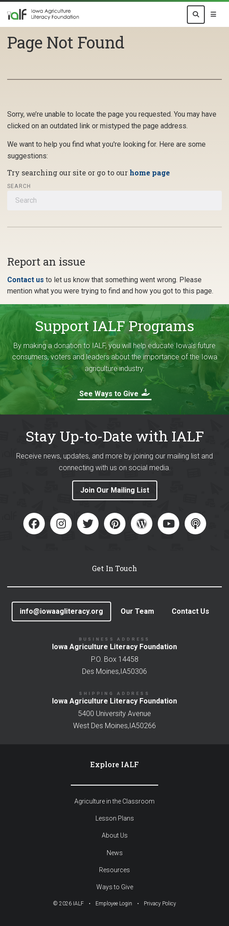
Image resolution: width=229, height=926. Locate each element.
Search (19, 186)
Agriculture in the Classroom (114, 801)
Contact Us (190, 611)
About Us (115, 835)
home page (150, 172)
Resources (114, 870)
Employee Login (113, 903)
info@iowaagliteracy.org (61, 611)
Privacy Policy (160, 903)
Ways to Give (114, 887)
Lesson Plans (114, 818)
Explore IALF (114, 764)
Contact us (25, 279)
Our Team (137, 611)
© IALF (68, 903)
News (115, 852)
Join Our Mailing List (114, 490)
